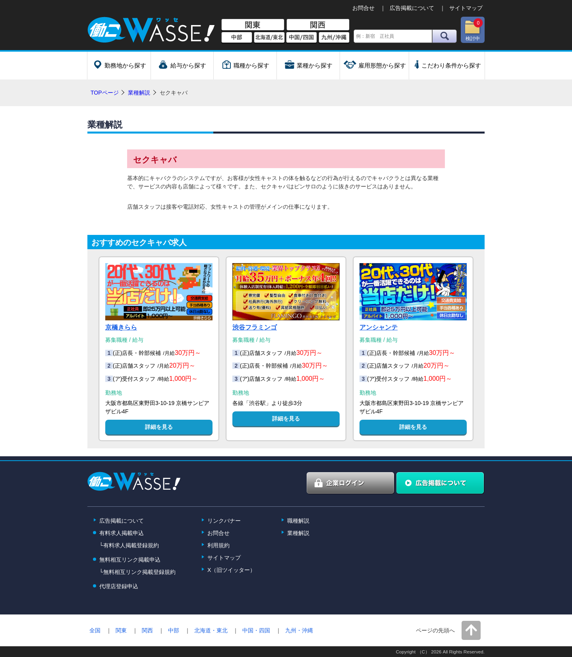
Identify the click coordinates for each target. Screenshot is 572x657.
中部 (236, 37)
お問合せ (363, 8)
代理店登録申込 (118, 586)
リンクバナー (224, 520)
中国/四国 (301, 37)
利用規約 (218, 545)
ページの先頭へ (435, 630)
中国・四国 (256, 630)
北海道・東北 (211, 630)
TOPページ (105, 92)
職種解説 (298, 520)
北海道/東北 (269, 37)
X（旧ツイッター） (231, 570)
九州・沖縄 (299, 630)
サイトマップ (466, 8)
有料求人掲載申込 (121, 533)
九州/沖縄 (334, 37)
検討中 (473, 29)
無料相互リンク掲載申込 (129, 559)
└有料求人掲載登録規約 (129, 545)
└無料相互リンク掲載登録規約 (137, 572)
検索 (444, 36)
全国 (94, 630)
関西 (318, 25)
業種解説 (139, 92)
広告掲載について (412, 8)
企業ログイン (351, 483)
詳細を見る (159, 427)
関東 (252, 25)
